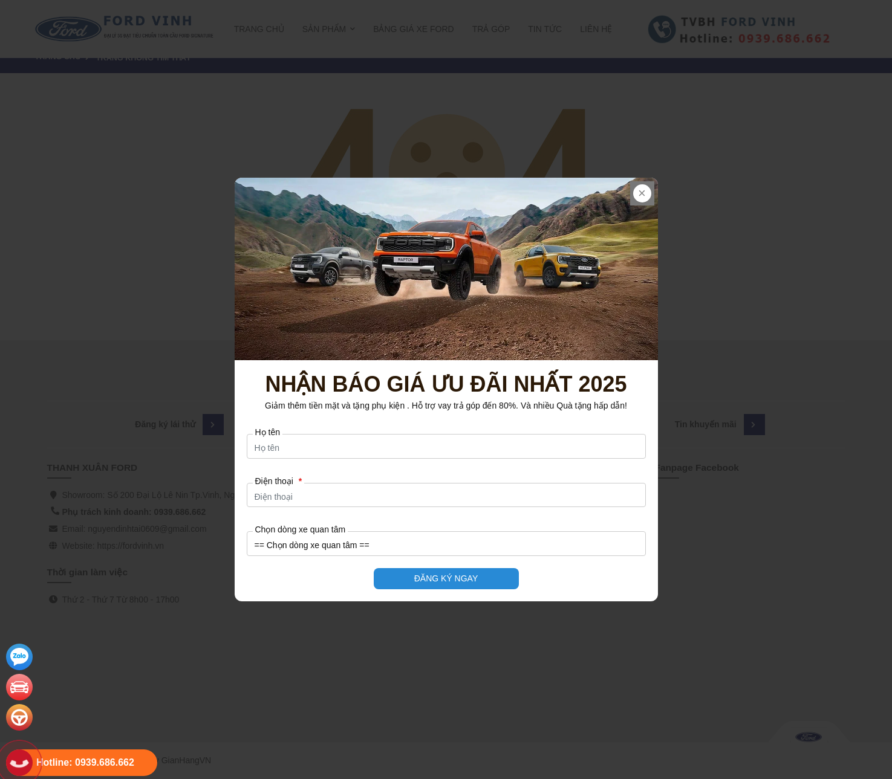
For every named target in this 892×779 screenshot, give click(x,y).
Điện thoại (278, 481)
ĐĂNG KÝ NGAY (446, 578)
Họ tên (267, 432)
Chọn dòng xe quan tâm (300, 529)
